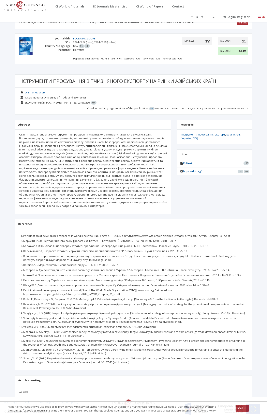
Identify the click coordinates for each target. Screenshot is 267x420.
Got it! (242, 408)
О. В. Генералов (35, 92)
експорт (220, 134)
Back (242, 22)
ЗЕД (195, 138)
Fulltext (187, 163)
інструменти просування (197, 134)
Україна (186, 138)
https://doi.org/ (192, 171)
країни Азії (233, 134)
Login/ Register (236, 17)
